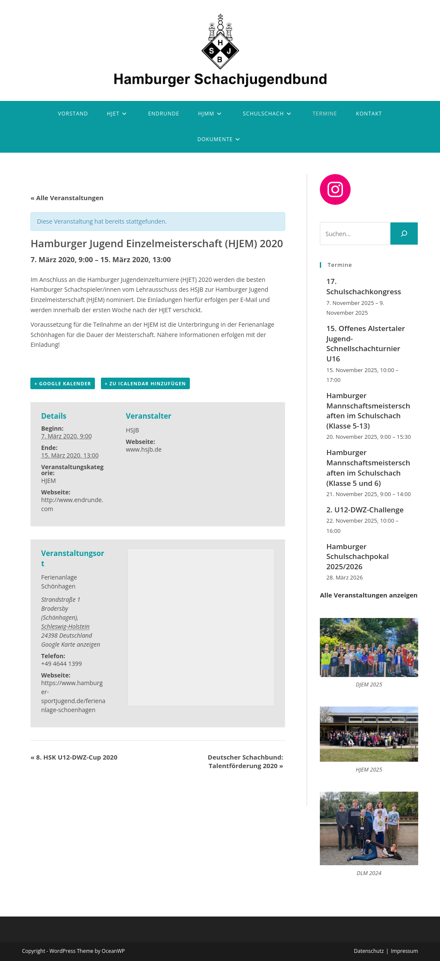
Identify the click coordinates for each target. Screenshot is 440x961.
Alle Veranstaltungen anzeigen (368, 595)
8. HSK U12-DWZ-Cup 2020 (73, 757)
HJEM (48, 480)
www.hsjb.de (144, 449)
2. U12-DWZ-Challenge (365, 510)
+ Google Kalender (62, 383)
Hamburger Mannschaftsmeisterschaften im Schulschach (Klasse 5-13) (368, 410)
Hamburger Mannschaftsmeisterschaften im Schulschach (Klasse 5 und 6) (368, 467)
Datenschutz (369, 951)
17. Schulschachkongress (363, 286)
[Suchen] (404, 233)
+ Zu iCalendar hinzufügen (145, 383)
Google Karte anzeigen (70, 644)
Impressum (404, 951)
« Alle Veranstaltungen (66, 197)
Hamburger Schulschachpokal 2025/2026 (357, 556)
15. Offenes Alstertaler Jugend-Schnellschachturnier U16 (365, 343)
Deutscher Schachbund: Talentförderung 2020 (245, 761)
